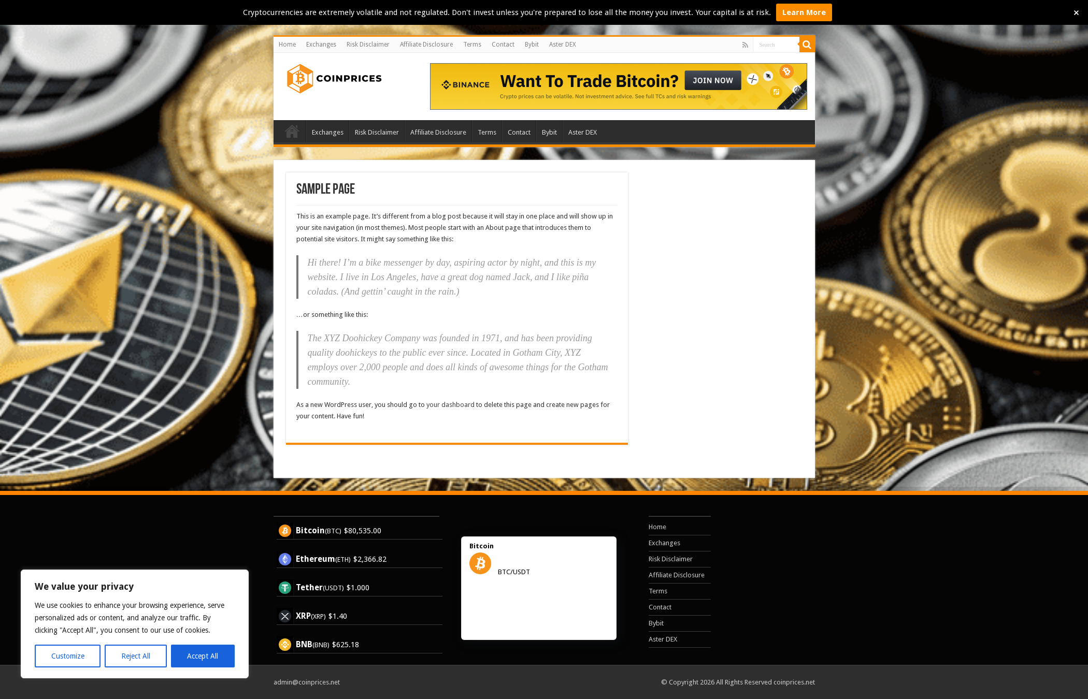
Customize (67, 656)
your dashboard (450, 405)
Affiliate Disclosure (426, 44)
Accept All (202, 656)
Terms (472, 44)
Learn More (804, 12)
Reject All (135, 656)
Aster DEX (562, 44)
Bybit (532, 44)
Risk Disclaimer (368, 44)
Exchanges (321, 44)
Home (287, 44)
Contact (503, 44)
